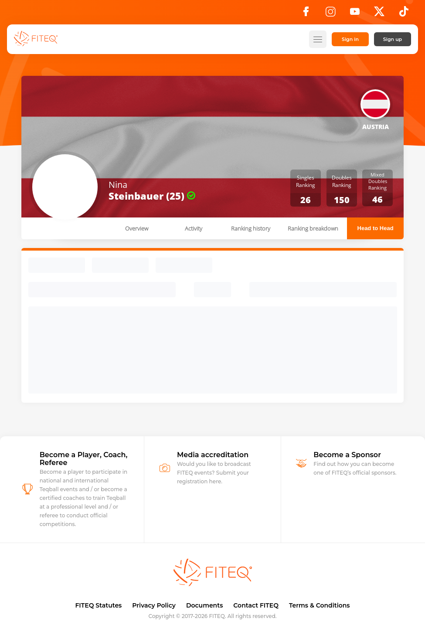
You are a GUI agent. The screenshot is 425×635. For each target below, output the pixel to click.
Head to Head (375, 228)
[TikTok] (403, 14)
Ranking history (250, 228)
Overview (136, 228)
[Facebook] (306, 14)
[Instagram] (330, 14)
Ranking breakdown (313, 228)
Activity (193, 228)
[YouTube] (355, 14)
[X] (379, 14)
